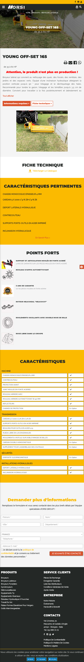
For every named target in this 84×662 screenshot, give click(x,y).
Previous (19, 132)
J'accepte (41, 659)
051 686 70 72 (53, 630)
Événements (49, 604)
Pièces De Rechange (52, 578)
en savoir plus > (42, 238)
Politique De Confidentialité (54, 640)
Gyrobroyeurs (6, 587)
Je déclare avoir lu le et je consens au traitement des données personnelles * (20, 553)
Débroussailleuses (8, 590)
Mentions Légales (51, 646)
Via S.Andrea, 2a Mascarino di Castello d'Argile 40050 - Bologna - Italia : (55, 625)
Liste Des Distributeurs (53, 584)
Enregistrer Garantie (52, 581)
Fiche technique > (42, 103)
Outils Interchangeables (10, 608)
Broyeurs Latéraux (8, 581)
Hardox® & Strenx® (52, 607)
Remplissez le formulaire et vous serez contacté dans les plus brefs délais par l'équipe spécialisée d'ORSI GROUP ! (42, 507)
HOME (28, 13)
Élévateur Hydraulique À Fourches (15, 599)
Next (65, 132)
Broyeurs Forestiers (9, 584)
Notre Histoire (49, 601)
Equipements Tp (7, 593)
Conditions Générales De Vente (56, 587)
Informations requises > (16, 103)
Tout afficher (8, 96)
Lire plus (52, 659)
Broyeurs (5, 578)
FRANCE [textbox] (6, 534)
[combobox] (42, 534)
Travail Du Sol (6, 602)
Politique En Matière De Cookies (56, 643)
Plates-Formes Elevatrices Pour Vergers (17, 605)
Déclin (31, 659)
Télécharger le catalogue (43, 171)
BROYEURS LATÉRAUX (49, 13)
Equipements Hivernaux (10, 596)
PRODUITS (36, 13)
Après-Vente (49, 590)
